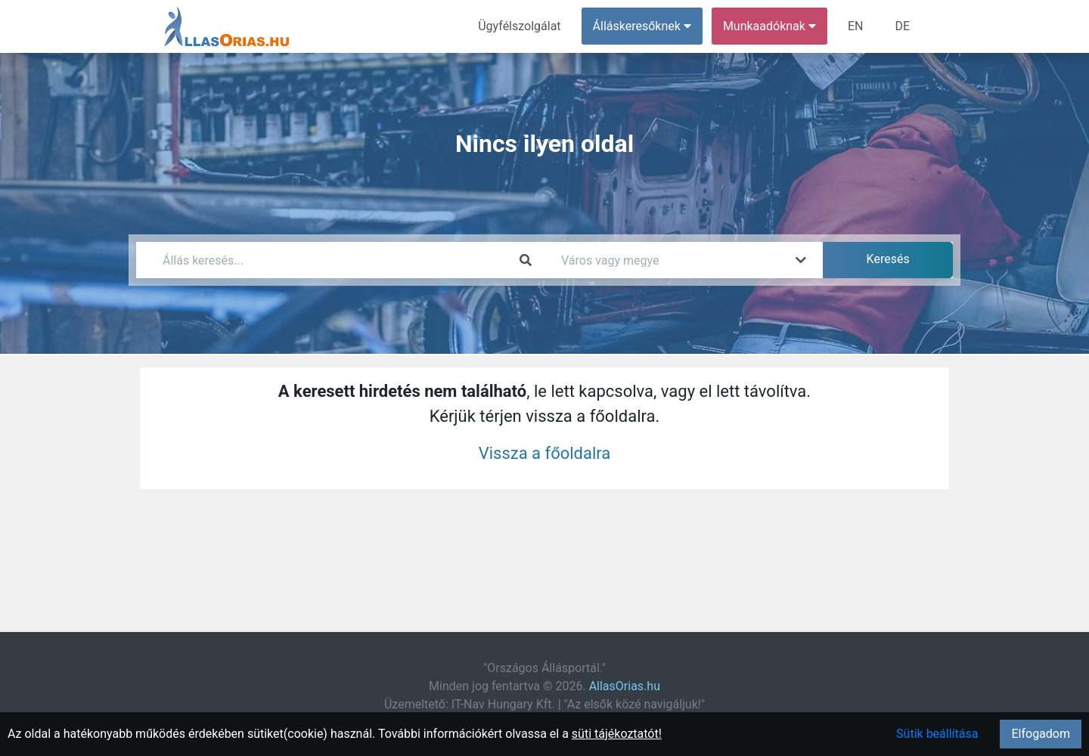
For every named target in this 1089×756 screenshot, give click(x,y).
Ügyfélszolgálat (519, 26)
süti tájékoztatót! (617, 734)
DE (902, 26)
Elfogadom (1040, 734)
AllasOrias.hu (624, 686)
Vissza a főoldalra (545, 453)
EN (856, 26)
